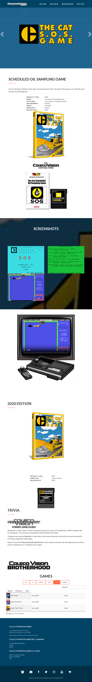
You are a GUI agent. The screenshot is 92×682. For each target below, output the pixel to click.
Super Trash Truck (16, 608)
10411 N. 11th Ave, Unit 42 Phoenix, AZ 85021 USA (16, 656)
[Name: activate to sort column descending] (23, 590)
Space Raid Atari (16, 602)
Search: (74, 587)
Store (80, 4)
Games (54, 4)
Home (42, 4)
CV (32, 582)
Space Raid (14, 595)
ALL (26, 582)
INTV (49, 582)
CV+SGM (41, 582)
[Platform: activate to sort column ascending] (54, 590)
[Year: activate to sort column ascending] (77, 590)
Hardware (67, 4)
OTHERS (65, 582)
